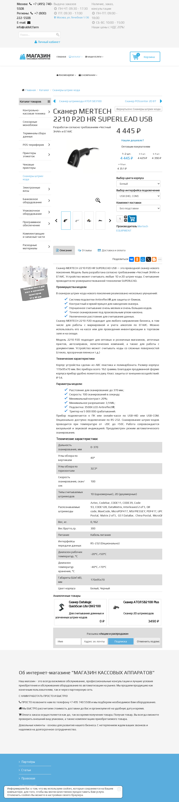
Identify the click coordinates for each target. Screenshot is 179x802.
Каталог (75, 57)
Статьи (26, 770)
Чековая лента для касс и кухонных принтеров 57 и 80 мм (35, 292)
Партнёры (28, 761)
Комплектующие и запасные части (34, 235)
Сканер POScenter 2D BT (140, 101)
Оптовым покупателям (135, 146)
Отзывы (85, 250)
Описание (64, 250)
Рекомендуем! (65, 75)
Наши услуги (93, 57)
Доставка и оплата (111, 250)
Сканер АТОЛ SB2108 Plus (141, 602)
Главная (61, 57)
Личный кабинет (47, 42)
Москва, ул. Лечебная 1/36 (71, 17)
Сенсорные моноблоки (30, 123)
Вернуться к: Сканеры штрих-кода (138, 109)
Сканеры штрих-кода (66, 90)
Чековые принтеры (29, 166)
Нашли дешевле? (132, 140)
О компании (87, 75)
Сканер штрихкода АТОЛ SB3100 (80, 101)
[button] (24, 276)
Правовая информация (28, 782)
